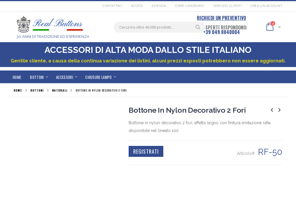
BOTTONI (36, 90)
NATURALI (59, 90)
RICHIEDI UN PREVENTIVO (221, 18)
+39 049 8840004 (221, 32)
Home (18, 90)
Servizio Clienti (227, 6)
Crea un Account (266, 6)
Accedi (137, 6)
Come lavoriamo (189, 6)
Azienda (158, 6)
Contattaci (112, 6)
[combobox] (159, 27)
